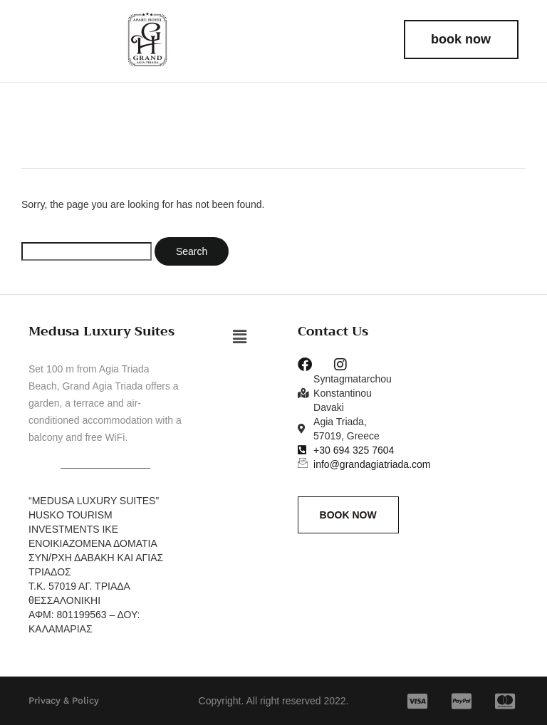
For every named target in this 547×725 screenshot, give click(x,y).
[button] (240, 336)
